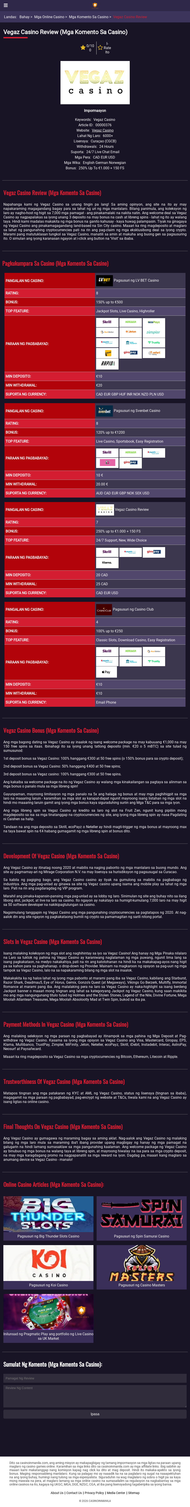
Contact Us (74, 1493)
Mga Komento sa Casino (88, 17)
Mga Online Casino (49, 17)
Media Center (116, 1493)
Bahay (24, 17)
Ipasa (95, 1414)
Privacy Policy (94, 1493)
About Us (57, 1493)
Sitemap (134, 1493)
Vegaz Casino (103, 130)
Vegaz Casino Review (130, 17)
